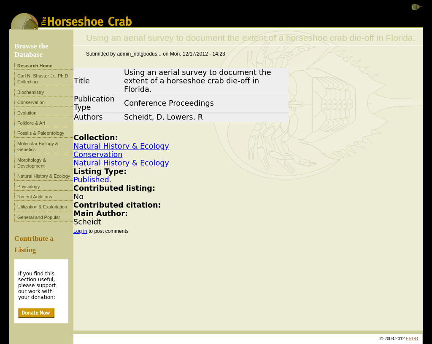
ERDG (412, 338)
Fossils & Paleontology (40, 133)
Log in (80, 231)
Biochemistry (30, 92)
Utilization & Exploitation (42, 206)
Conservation (97, 154)
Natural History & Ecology (121, 146)
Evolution (26, 112)
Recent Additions (34, 196)
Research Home (34, 65)
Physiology (28, 186)
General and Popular (38, 217)
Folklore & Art (31, 122)
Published (91, 180)
